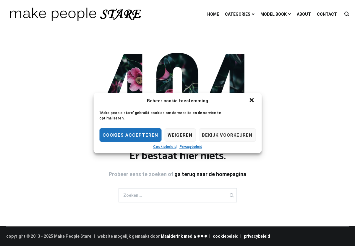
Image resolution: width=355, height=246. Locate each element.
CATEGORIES (237, 14)
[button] (252, 100)
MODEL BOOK (273, 14)
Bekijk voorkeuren (227, 135)
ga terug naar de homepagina (210, 174)
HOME (213, 14)
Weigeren (180, 135)
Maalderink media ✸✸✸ (184, 236)
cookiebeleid (226, 236)
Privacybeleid (190, 147)
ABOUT (304, 14)
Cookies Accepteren (130, 135)
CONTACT (327, 14)
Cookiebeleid (164, 147)
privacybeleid (257, 236)
